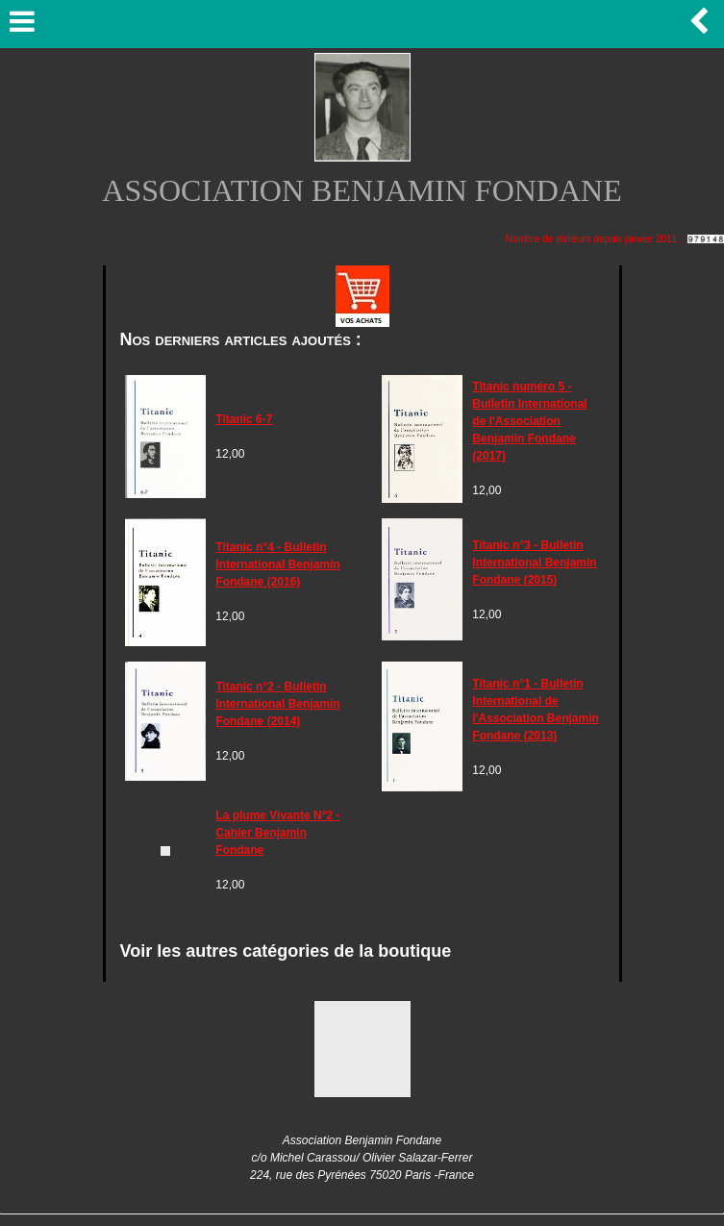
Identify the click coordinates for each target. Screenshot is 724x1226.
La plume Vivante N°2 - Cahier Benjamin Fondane (277, 833)
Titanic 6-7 (243, 419)
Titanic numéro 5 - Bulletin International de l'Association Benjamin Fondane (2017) (529, 421)
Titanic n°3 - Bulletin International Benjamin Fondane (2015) (534, 562)
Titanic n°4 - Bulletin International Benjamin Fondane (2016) (277, 564)
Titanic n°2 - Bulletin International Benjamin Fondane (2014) (277, 704)
